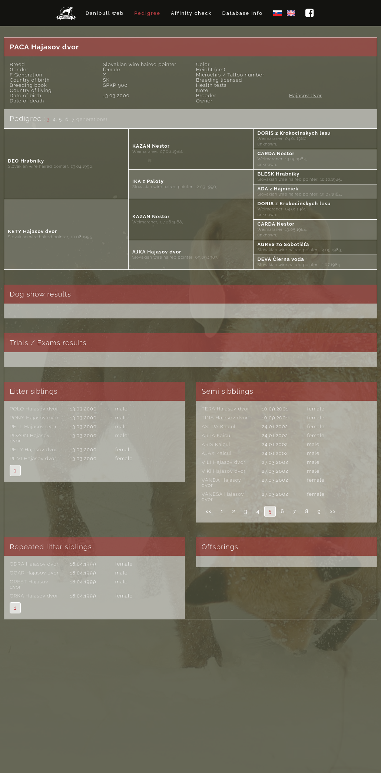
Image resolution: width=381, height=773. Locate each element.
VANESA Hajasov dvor (223, 496)
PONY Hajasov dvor (34, 417)
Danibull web (105, 13)
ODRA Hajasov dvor (34, 564)
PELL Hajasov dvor (33, 426)
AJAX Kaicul (217, 453)
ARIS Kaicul (216, 444)
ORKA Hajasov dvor (34, 596)
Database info (242, 13)
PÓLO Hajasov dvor (34, 409)
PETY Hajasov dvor (33, 449)
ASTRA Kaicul (219, 426)
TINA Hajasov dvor (225, 417)
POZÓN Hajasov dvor (30, 438)
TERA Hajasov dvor (225, 409)
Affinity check (191, 13)
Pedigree (147, 13)
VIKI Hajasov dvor (224, 471)
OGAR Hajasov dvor (34, 573)
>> (333, 511)
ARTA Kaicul (217, 435)
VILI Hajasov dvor (223, 462)
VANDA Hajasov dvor (221, 482)
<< (209, 511)
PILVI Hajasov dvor (33, 458)
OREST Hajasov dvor (29, 584)
